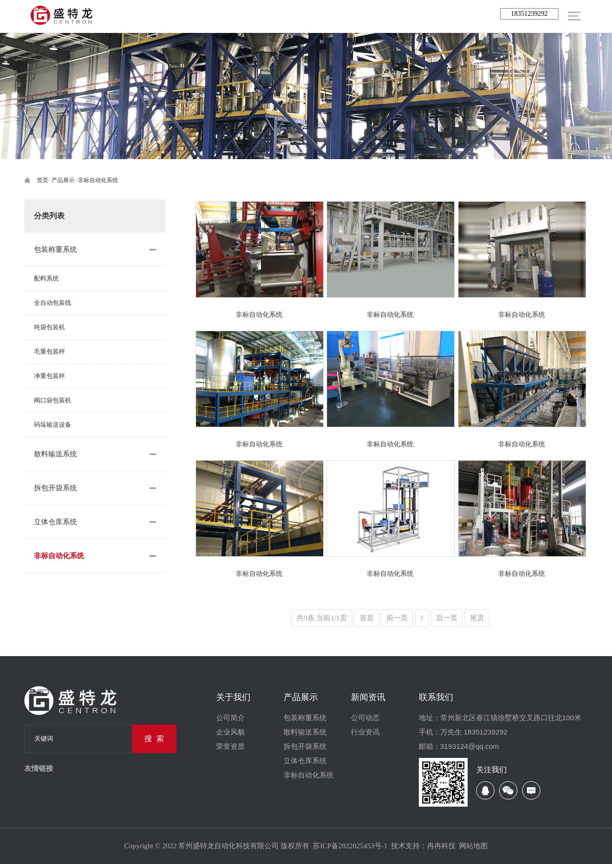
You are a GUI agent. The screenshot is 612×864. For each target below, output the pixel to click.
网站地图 (473, 846)
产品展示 (63, 180)
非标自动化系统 (98, 180)
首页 (42, 180)
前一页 (397, 618)
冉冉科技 (441, 846)
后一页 (447, 618)
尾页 (477, 618)
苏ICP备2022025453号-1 (350, 846)
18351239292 (529, 13)
